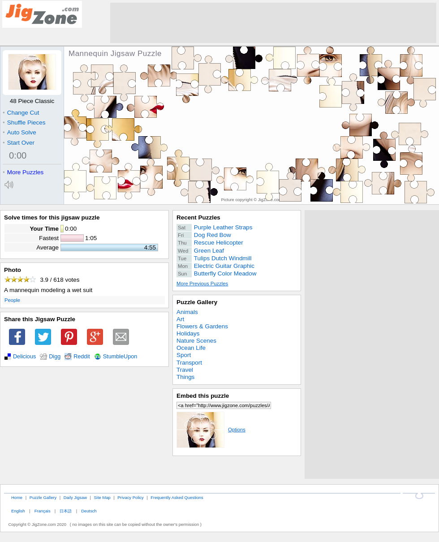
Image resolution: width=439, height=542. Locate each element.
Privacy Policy (130, 497)
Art (180, 319)
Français (42, 510)
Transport (189, 362)
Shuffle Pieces (24, 122)
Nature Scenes (196, 340)
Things (185, 377)
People (12, 300)
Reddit (81, 356)
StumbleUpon (120, 356)
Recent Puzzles (198, 217)
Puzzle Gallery (196, 302)
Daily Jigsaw (75, 497)
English (18, 510)
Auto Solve (19, 132)
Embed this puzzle (202, 395)
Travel (184, 369)
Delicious (24, 356)
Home (16, 497)
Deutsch (88, 510)
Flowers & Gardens (202, 326)
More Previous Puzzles (202, 283)
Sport (183, 355)
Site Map (102, 497)
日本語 (66, 510)
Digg (54, 356)
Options (210, 429)
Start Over (18, 142)
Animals (187, 312)
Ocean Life (191, 347)
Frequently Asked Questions (177, 497)
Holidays (188, 333)
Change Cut (21, 112)
